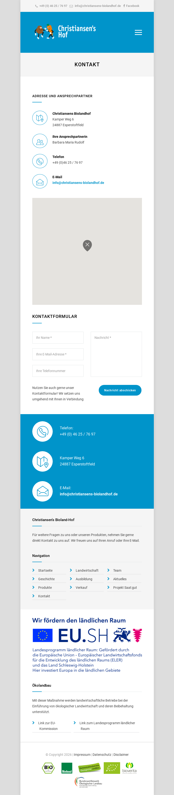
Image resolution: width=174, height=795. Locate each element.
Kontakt (44, 596)
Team (117, 570)
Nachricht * (116, 354)
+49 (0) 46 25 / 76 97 (53, 6)
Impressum (82, 755)
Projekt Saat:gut (125, 587)
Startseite (45, 570)
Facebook (132, 6)
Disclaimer (121, 755)
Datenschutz (102, 755)
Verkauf (81, 587)
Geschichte (46, 579)
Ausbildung (84, 579)
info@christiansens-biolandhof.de (98, 6)
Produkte (45, 587)
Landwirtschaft (87, 570)
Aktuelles (120, 579)
